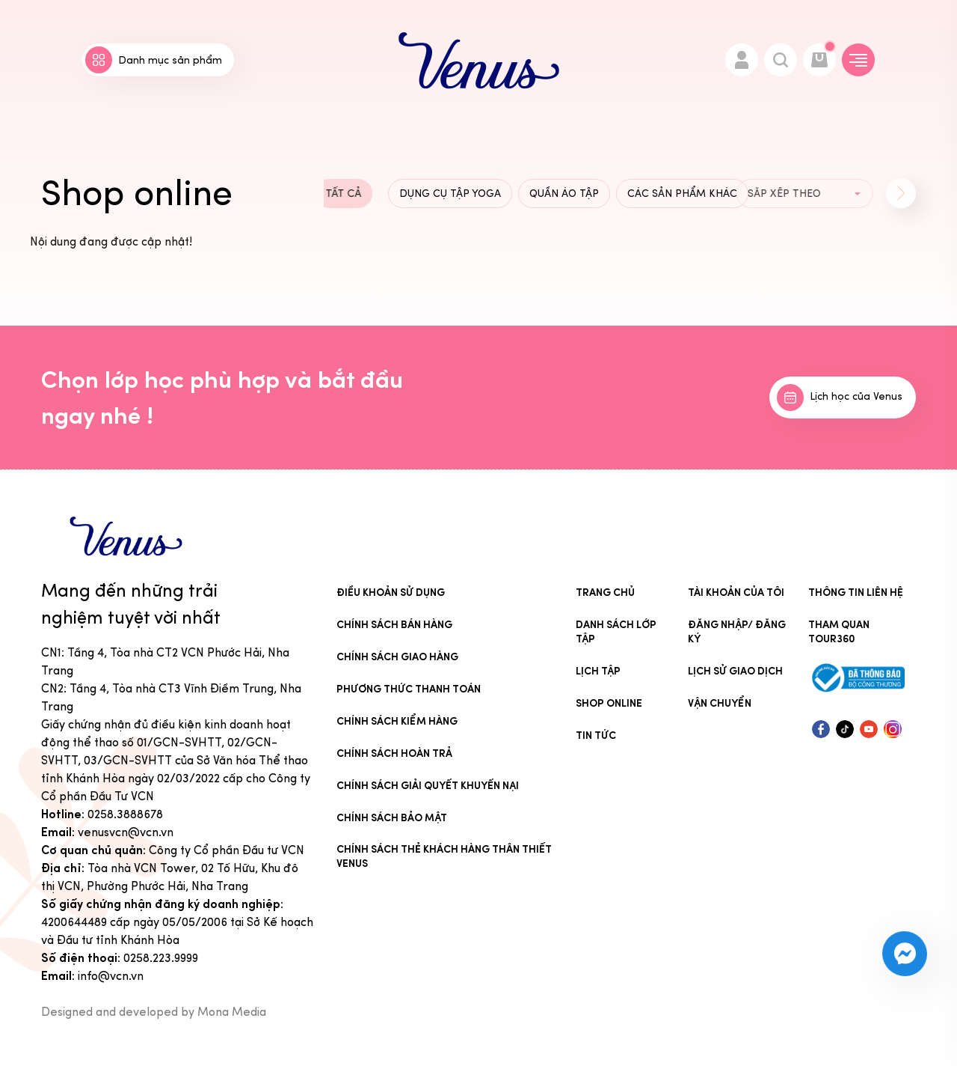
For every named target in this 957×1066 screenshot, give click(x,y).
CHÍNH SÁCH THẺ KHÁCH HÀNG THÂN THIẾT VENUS (444, 856)
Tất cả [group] (324, 193)
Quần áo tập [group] (563, 193)
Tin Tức (596, 735)
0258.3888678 (125, 814)
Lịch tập (598, 671)
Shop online (609, 703)
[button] (901, 193)
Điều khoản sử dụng (390, 592)
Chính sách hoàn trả (394, 753)
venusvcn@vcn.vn (125, 832)
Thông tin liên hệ (855, 592)
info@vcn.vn (111, 976)
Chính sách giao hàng (397, 657)
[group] (775, 194)
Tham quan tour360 (839, 632)
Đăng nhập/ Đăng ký (737, 632)
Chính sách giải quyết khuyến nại (427, 786)
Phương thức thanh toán (408, 689)
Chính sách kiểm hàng (397, 721)
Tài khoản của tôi (736, 592)
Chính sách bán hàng (394, 625)
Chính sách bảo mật (391, 818)
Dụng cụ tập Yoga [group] (450, 193)
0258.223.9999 (160, 958)
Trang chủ (605, 592)
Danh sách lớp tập (616, 632)
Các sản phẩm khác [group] (678, 193)
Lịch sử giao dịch (735, 671)
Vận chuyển (719, 703)
